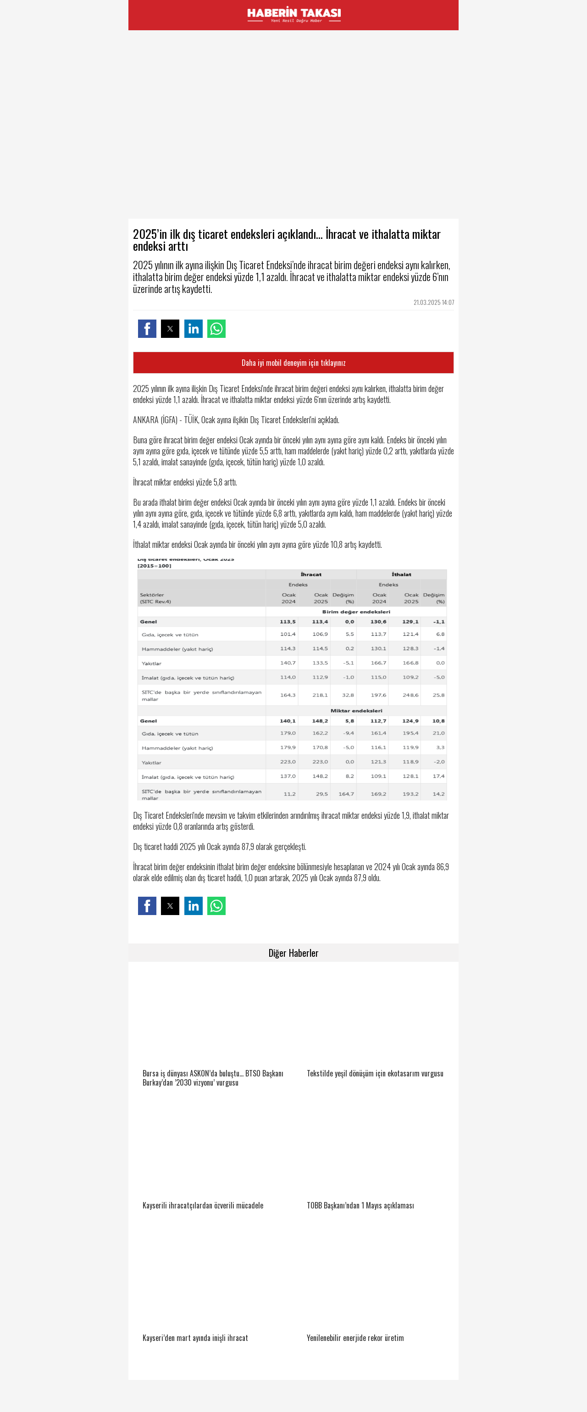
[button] (147, 329)
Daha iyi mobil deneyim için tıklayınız (294, 362)
